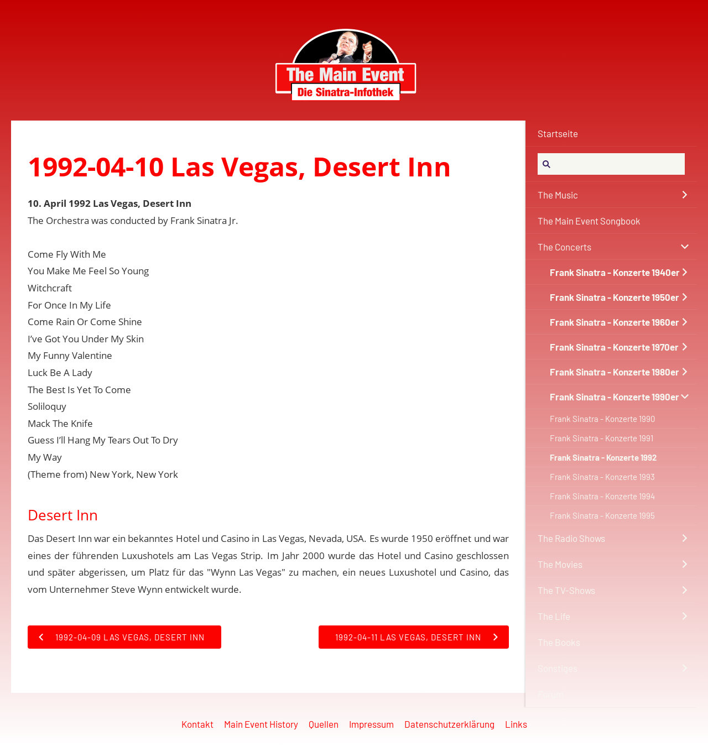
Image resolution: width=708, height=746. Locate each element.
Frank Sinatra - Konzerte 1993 (602, 477)
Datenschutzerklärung (449, 723)
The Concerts (564, 246)
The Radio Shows (571, 538)
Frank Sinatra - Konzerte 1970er (614, 346)
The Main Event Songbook (589, 220)
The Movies (560, 564)
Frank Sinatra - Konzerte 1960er (614, 321)
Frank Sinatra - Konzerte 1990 (602, 419)
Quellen (324, 723)
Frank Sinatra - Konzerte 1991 (601, 438)
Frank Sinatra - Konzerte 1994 (602, 496)
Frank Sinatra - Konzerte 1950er (614, 296)
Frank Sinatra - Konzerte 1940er (615, 272)
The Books (559, 642)
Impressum (371, 723)
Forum (551, 694)
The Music (558, 194)
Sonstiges (557, 668)
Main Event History (261, 723)
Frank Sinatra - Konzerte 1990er (614, 396)
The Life (554, 616)
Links (516, 723)
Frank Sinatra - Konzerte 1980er (614, 371)
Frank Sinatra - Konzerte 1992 (603, 457)
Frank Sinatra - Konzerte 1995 (602, 515)
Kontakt (197, 723)
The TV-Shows (566, 590)
